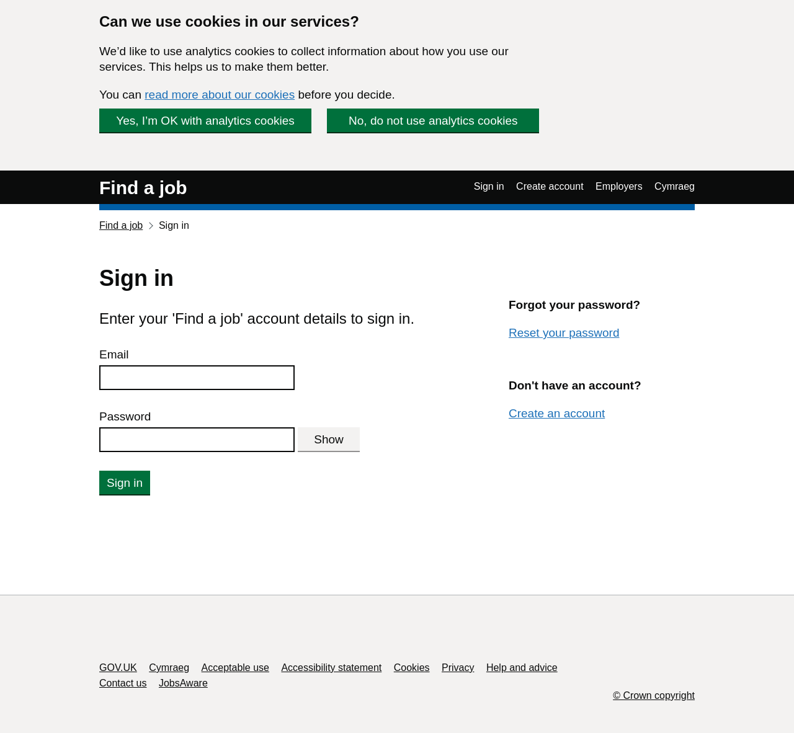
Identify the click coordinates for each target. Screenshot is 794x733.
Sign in (489, 186)
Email (114, 354)
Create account (550, 186)
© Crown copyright (654, 695)
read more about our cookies (220, 94)
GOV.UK (118, 667)
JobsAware (183, 683)
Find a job (143, 187)
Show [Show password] (329, 439)
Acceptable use (235, 667)
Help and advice (522, 667)
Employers (619, 186)
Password (125, 416)
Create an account (557, 413)
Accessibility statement (331, 667)
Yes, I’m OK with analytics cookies (205, 120)
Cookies (412, 667)
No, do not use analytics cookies (433, 120)
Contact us (122, 683)
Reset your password (564, 332)
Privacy (458, 667)
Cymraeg (674, 186)
